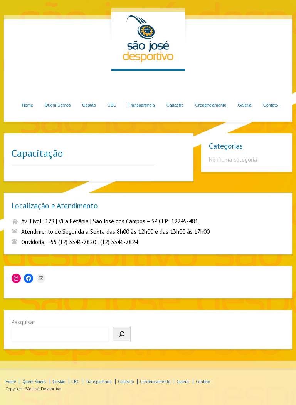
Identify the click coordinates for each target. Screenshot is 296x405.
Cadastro (175, 105)
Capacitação (37, 153)
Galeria (244, 105)
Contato (270, 105)
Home (27, 105)
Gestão (89, 105)
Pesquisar (23, 322)
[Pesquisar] (122, 334)
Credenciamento (211, 105)
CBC (112, 105)
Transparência (141, 105)
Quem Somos (58, 105)
